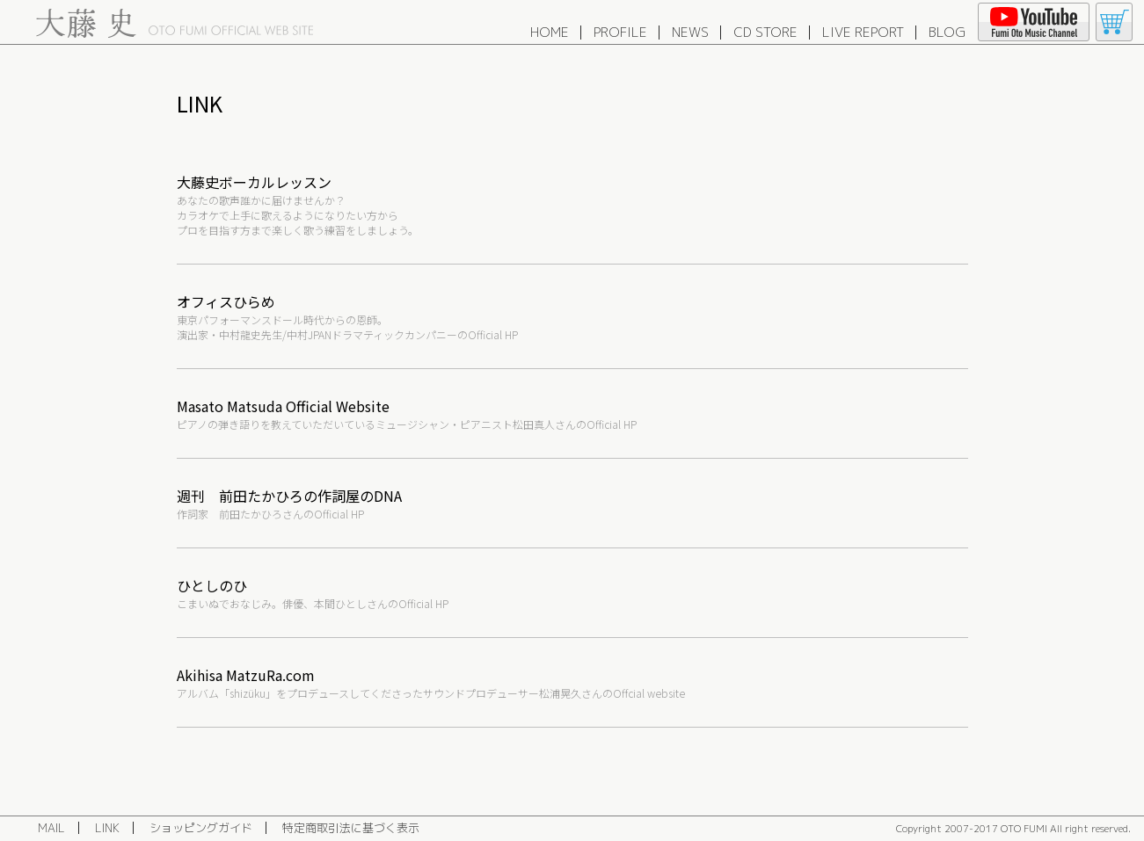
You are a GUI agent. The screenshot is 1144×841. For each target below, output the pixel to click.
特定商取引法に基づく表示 (350, 828)
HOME (549, 32)
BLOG (947, 32)
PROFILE (620, 32)
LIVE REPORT (863, 32)
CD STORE (765, 32)
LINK (107, 828)
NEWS (690, 32)
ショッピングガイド (200, 828)
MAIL (51, 828)
